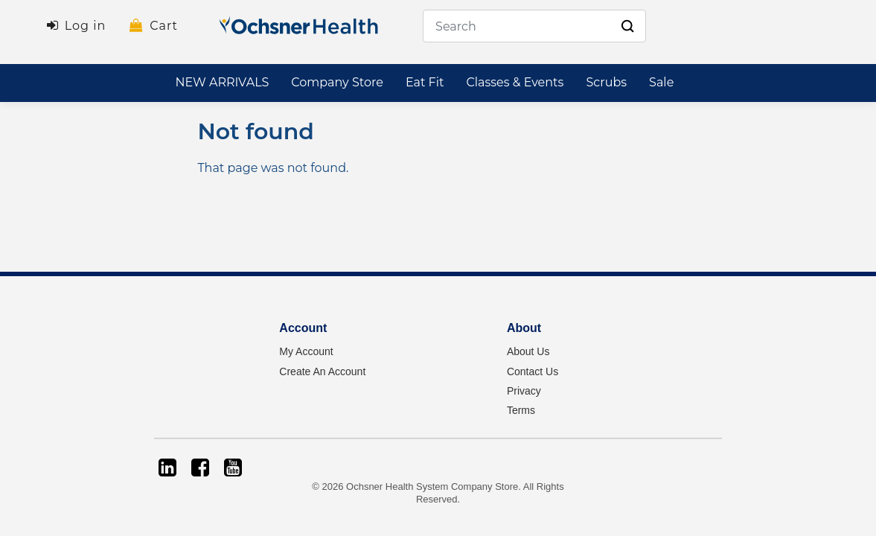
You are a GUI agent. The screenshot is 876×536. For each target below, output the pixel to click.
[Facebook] (200, 467)
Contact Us (532, 371)
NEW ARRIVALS (222, 82)
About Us (528, 351)
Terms (521, 410)
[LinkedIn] (167, 467)
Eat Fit (425, 82)
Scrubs (606, 82)
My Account (306, 351)
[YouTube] (233, 467)
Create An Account (322, 371)
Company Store (337, 82)
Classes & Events (514, 82)
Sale (661, 82)
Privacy (524, 391)
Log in (85, 26)
